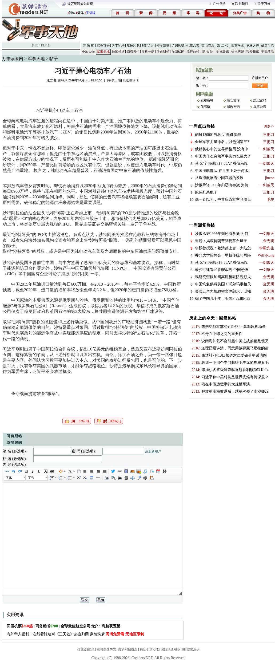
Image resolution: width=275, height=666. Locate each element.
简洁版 (205, 106)
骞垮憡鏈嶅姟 (106, 649)
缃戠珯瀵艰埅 (170, 649)
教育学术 (237, 46)
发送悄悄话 (131, 80)
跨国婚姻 (118, 52)
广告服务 (219, 4)
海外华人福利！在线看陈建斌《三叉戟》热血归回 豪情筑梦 (75, 634)
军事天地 (103, 52)
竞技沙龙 (133, 46)
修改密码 (233, 106)
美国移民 (267, 52)
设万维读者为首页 (80, 4)
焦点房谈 (237, 52)
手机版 (90, 13)
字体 (9, 478)
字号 (31, 478)
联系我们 (241, 4)
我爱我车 (252, 52)
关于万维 (264, 4)
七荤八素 (192, 46)
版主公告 (259, 106)
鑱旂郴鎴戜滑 (127, 649)
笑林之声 (252, 46)
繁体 (80, 13)
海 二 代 (222, 46)
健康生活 (267, 46)
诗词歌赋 (178, 46)
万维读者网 (12, 58)
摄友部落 (163, 46)
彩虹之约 (148, 46)
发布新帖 (207, 100)
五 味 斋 (88, 46)
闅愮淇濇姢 (191, 649)
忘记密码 (259, 100)
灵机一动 (148, 52)
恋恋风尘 (133, 52)
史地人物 (88, 52)
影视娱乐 (222, 52)
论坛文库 (233, 100)
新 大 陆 (207, 52)
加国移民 (178, 52)
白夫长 (46, 45)
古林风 (62, 80)
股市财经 (163, 52)
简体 (72, 13)
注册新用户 (153, 451)
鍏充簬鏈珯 (85, 649)
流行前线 (192, 52)
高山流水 (207, 46)
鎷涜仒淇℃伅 (149, 649)
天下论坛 (118, 46)
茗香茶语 (103, 46)
